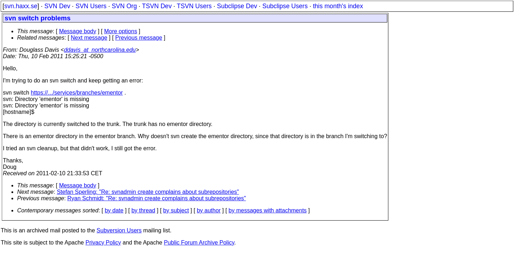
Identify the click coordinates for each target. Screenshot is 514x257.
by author (209, 210)
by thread (143, 210)
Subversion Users (119, 230)
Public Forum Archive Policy (199, 243)
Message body (77, 31)
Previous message (138, 38)
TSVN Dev (157, 6)
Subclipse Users (285, 6)
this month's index (338, 6)
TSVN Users (194, 6)
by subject (176, 210)
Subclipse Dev (237, 6)
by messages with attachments (267, 210)
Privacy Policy (103, 243)
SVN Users (90, 6)
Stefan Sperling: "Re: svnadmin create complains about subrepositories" (148, 192)
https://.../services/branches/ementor (77, 93)
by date (114, 210)
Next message (89, 38)
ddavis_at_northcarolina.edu (100, 50)
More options (120, 31)
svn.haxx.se (20, 6)
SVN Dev (57, 6)
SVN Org (124, 6)
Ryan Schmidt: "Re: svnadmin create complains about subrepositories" (156, 198)
